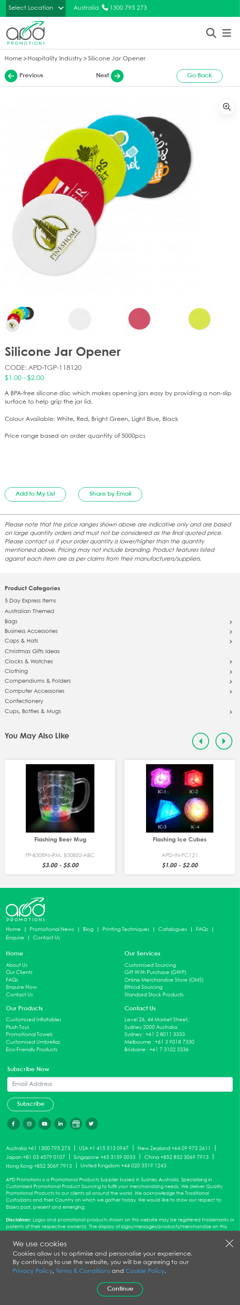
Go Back (199, 76)
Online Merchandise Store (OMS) (164, 980)
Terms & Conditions (83, 1271)
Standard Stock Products (154, 995)
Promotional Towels (29, 1034)
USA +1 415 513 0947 (104, 1148)
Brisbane (135, 1049)
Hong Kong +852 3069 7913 (39, 1166)
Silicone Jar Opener (117, 59)
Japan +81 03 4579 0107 (35, 1157)
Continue (120, 1289)
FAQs (202, 929)
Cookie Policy (145, 1271)
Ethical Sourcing (143, 987)
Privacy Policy (32, 1271)
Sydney (133, 1034)
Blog (88, 929)
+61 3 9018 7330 (174, 1042)
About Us (17, 965)
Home (13, 59)
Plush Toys (17, 1027)
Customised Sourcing (150, 965)
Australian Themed (29, 611)
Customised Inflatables (33, 1019)
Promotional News (52, 929)
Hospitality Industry (55, 59)
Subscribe (30, 1104)
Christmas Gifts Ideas (32, 651)
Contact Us (46, 938)
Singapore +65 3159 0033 (104, 1157)
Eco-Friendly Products (32, 1049)
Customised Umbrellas (33, 1042)
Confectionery (24, 701)
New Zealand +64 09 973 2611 (174, 1148)
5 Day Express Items (30, 601)
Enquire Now (21, 987)
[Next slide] (224, 741)
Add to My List (35, 494)
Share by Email (110, 494)
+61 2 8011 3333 (165, 1034)
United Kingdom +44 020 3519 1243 (123, 1166)
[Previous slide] (201, 741)
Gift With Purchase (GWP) (155, 972)
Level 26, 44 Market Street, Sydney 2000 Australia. (156, 1023)
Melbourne (137, 1042)
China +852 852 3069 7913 (176, 1157)
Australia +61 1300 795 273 (38, 1148)
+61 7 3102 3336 (169, 1049)
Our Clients (19, 972)
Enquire (15, 938)
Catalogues (172, 929)
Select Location (30, 8)
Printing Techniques (125, 929)
